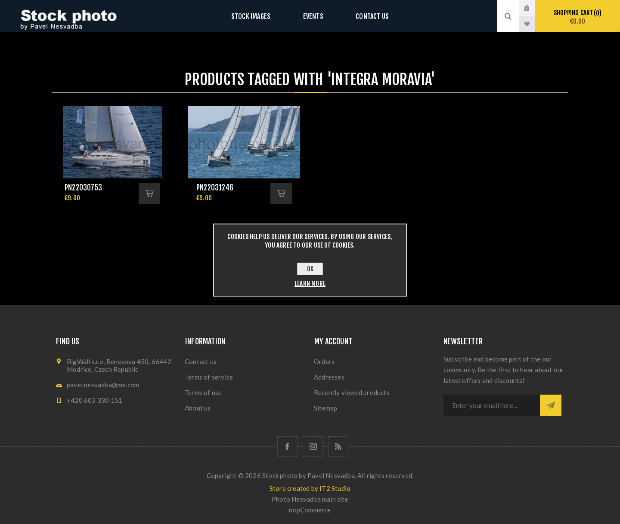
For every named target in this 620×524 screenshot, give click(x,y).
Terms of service (209, 377)
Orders (324, 361)
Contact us (363, 16)
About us (198, 408)
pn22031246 (214, 187)
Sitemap (325, 408)
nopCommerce (310, 510)
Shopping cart (577, 17)
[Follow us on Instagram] (313, 446)
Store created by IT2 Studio (310, 488)
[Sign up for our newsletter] (491, 405)
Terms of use (203, 392)
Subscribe (550, 405)
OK (310, 269)
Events (313, 16)
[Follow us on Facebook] (287, 446)
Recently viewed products (352, 392)
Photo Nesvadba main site (310, 499)
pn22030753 (83, 187)
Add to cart (149, 193)
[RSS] (338, 446)
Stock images (259, 16)
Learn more (310, 283)
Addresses (329, 377)
